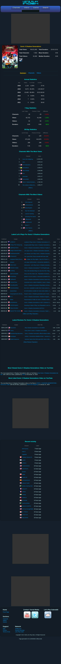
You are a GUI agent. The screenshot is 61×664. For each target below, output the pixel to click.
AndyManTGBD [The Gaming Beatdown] (20, 259)
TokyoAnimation (14, 308)
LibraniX (12, 262)
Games (5, 622)
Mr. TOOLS (25, 511)
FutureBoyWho (14, 285)
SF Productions (26, 164)
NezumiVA (13, 327)
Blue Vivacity (26, 170)
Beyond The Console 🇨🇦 (16, 311)
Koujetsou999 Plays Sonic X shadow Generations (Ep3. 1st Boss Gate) (42, 245)
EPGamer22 (13, 256)
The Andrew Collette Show (29, 185)
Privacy (5, 630)
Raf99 (23, 474)
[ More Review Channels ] (30, 342)
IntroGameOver (26, 480)
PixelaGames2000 (14, 253)
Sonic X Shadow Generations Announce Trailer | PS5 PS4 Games (41, 311)
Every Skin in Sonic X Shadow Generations (36, 330)
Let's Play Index (19, 631)
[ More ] (30, 187)
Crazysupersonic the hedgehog (18, 293)
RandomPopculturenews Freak (18, 333)
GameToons (25, 468)
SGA (24, 162)
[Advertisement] (30, 29)
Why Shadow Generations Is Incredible (35, 327)
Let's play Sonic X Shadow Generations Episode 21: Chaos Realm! (41, 250)
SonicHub (25, 176)
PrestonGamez (26, 465)
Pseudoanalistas (14, 288)
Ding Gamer (25, 517)
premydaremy (13, 302)
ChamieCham (13, 282)
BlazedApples (28, 207)
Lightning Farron (14, 247)
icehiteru (24, 463)
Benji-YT (27, 225)
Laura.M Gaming (29, 213)
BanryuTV (24, 488)
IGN (24, 173)
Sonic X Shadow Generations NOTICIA (34, 308)
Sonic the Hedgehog (28, 159)
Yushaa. (24, 494)
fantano (24, 471)
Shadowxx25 (28, 222)
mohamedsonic (29, 205)
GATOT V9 (25, 514)
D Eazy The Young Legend (17, 244)
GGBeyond (18, 628)
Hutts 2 (24, 451)
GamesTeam (13, 291)
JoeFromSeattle (14, 273)
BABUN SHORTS (26, 506)
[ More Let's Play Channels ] (30, 313)
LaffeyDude (28, 219)
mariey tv (24, 497)
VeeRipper (13, 336)
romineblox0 (26, 167)
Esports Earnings (19, 630)
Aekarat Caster (26, 483)
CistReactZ (13, 279)
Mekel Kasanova (15, 339)
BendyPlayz (13, 276)
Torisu (12, 330)
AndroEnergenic (14, 305)
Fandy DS (24, 477)
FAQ (4, 628)
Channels (31, 73)
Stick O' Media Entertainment (30, 182)
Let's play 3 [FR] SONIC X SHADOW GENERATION (37, 262)
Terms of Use (6, 631)
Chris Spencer (28, 202)
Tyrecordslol (26, 179)
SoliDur (24, 491)
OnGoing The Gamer (30, 216)
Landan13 (12, 242)
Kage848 (24, 454)
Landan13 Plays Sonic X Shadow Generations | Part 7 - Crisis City (41, 242)
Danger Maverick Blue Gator (17, 250)
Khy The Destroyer (30, 210)
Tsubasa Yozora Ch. (27, 457)
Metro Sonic (13, 265)
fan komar (24, 500)
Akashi (23, 460)
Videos (39, 73)
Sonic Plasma (28, 228)
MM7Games (25, 448)
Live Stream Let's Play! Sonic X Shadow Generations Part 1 (39, 253)
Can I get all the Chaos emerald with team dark (36, 256)
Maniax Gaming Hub (27, 486)
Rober (11, 299)
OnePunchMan (26, 503)
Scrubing (12, 270)
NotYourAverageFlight (27, 509)
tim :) (11, 296)
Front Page (6, 612)
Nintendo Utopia (14, 267)
